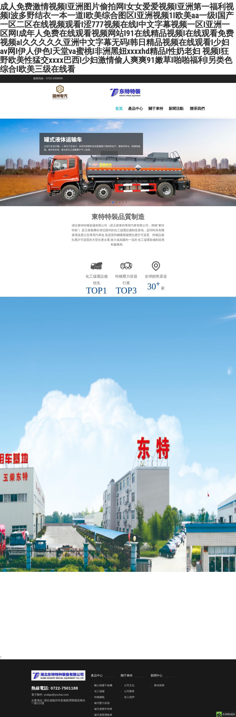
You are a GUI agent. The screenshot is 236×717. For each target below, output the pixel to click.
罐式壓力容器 (102, 703)
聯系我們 (197, 108)
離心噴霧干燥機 (103, 685)
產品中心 (135, 108)
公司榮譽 (129, 691)
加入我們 (129, 697)
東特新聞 (159, 685)
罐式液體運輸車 (103, 714)
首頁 (119, 108)
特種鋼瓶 (99, 697)
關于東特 (155, 108)
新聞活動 (176, 108)
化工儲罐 (99, 691)
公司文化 (129, 685)
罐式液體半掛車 (103, 708)
